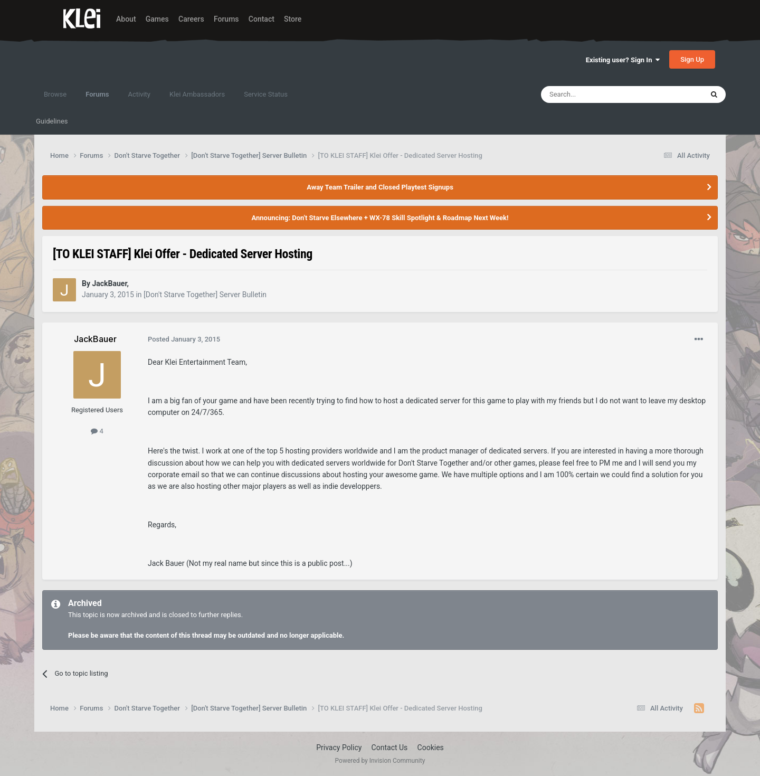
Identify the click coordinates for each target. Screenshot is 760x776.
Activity (139, 94)
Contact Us (390, 747)
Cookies (430, 747)
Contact (261, 19)
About (126, 19)
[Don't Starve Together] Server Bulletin (205, 294)
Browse (55, 94)
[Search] (597, 94)
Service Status (266, 94)
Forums (226, 19)
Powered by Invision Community (380, 760)
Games (157, 19)
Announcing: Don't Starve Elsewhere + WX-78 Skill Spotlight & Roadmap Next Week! (379, 218)
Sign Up (692, 59)
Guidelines (52, 121)
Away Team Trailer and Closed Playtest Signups (380, 187)
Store (292, 19)
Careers (191, 19)
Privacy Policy (339, 747)
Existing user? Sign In (623, 60)
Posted (184, 339)
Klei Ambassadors (197, 94)
